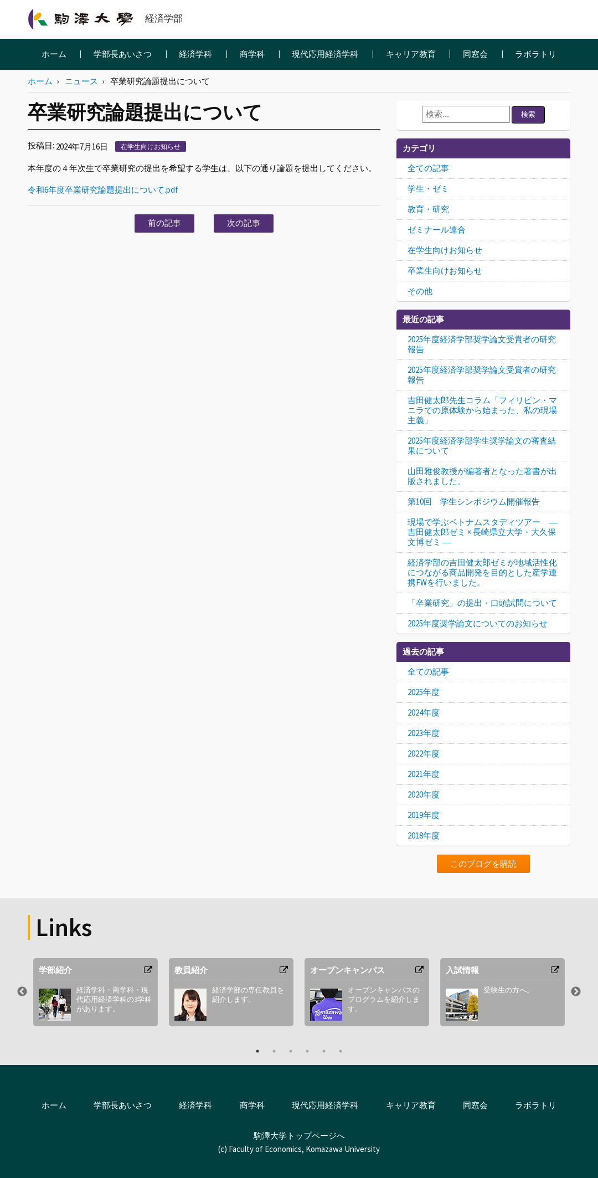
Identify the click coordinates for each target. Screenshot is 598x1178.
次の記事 (243, 223)
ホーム (54, 54)
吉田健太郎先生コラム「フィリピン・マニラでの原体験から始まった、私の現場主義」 (482, 410)
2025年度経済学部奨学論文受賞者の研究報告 (482, 344)
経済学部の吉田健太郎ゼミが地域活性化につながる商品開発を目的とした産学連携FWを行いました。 (482, 572)
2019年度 (424, 815)
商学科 (252, 54)
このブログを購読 (483, 863)
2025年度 (424, 692)
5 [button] (323, 1051)
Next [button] (575, 991)
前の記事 (164, 223)
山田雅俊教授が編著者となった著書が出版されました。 (482, 476)
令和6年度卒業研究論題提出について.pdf (103, 189)
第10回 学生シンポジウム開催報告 (474, 501)
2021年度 (424, 774)
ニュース (81, 81)
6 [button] (340, 1051)
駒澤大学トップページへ (299, 1135)
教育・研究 (428, 209)
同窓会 (475, 54)
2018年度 (424, 835)
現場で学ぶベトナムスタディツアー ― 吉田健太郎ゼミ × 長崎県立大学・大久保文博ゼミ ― (482, 532)
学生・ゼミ (428, 188)
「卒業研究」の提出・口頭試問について (482, 603)
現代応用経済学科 (325, 54)
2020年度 (424, 794)
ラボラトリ (535, 54)
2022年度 (424, 753)
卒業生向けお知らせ (445, 270)
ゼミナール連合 (437, 229)
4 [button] (307, 1051)
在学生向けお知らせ (151, 146)
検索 (528, 114)
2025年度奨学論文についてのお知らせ (478, 623)
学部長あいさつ (123, 54)
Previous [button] (22, 991)
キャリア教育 (411, 54)
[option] (95, 992)
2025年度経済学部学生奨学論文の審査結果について (482, 445)
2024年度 (424, 712)
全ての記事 (428, 168)
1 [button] (257, 1051)
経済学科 (195, 54)
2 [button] (274, 1051)
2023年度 (424, 733)
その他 (420, 291)
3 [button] (290, 1051)
